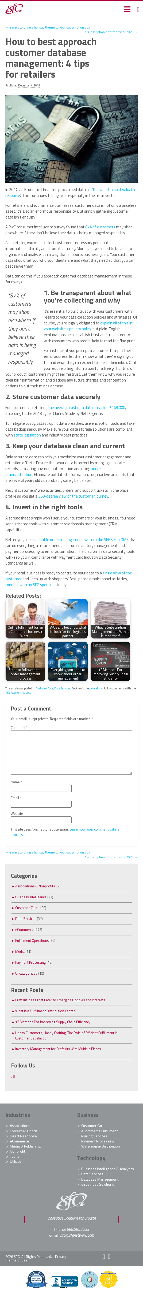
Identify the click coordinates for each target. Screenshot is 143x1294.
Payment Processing (30, 962)
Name (16, 782)
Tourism (16, 1156)
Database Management (99, 1179)
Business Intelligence (31, 897)
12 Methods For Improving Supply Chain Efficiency (52, 1022)
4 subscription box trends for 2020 (111, 32)
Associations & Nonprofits (35, 886)
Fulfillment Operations (32, 940)
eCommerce (24, 929)
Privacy (60, 1256)
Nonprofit (17, 1151)
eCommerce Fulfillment (99, 1131)
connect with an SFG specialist (30, 585)
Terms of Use (17, 1260)
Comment (19, 727)
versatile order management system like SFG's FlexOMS (81, 540)
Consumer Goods (24, 1131)
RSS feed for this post (18, 692)
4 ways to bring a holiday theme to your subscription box (47, 27)
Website (17, 813)
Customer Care (44, 688)
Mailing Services (94, 1136)
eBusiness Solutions (97, 1184)
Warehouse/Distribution (100, 1146)
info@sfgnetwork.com (76, 1235)
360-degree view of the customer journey (73, 496)
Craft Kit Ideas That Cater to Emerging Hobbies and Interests (60, 1000)
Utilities (16, 1161)
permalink (95, 688)
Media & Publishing (25, 1146)
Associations (20, 1125)
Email (16, 797)
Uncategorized (26, 973)
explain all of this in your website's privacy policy (88, 326)
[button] (127, 9)
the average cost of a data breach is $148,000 (86, 407)
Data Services (62, 688)
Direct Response (23, 1136)
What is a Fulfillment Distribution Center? (45, 1011)
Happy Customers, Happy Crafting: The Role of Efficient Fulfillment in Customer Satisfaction (66, 1035)
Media (20, 951)
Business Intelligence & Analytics (107, 1169)
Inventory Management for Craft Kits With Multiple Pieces (58, 1048)
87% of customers (100, 227)
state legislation (27, 435)
